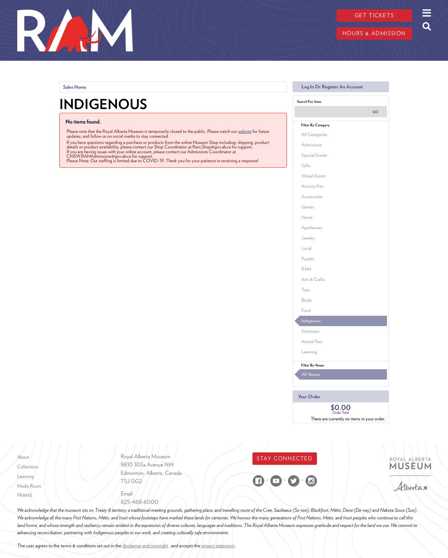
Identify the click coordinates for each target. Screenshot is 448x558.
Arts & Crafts (313, 279)
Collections (27, 466)
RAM (306, 269)
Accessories (312, 196)
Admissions (311, 144)
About (23, 457)
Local (306, 248)
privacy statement (218, 545)
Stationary (310, 331)
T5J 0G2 (131, 481)
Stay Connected (284, 458)
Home (306, 217)
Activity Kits (312, 186)
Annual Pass (312, 341)
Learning (309, 351)
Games (307, 206)
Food (306, 310)
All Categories (314, 134)
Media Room (29, 486)
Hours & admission (374, 33)
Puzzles (307, 258)
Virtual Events (313, 175)
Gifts (305, 165)
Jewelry (308, 238)
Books (306, 300)
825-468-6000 (139, 502)
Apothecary (311, 227)
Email (126, 493)
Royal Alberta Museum (145, 456)
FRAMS (24, 495)
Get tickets (374, 15)
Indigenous (311, 320)
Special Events (314, 155)
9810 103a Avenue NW (147, 464)
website (244, 131)
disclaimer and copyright (145, 545)
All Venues (310, 374)
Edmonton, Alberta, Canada (151, 473)
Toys (305, 289)
